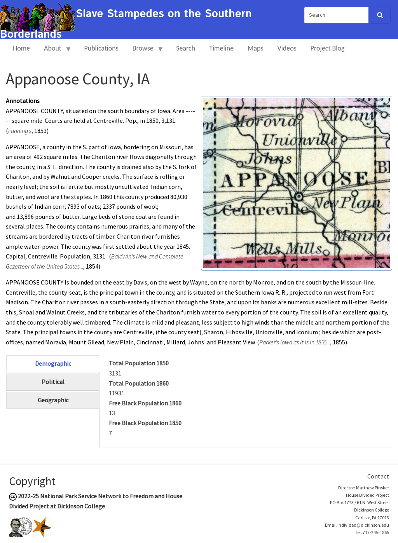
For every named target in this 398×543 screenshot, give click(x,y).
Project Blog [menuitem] (328, 48)
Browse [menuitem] (145, 51)
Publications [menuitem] (101, 48)
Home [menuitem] (21, 48)
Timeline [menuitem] (221, 48)
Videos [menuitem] (287, 48)
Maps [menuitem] (255, 48)
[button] (296, 183)
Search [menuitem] (185, 48)
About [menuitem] (54, 51)
